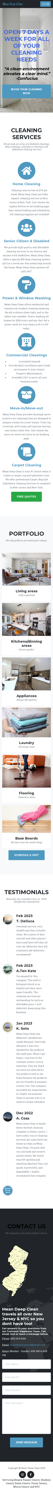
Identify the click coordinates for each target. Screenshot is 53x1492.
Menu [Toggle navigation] (45, 4)
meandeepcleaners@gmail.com (27, 1344)
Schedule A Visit (26, 855)
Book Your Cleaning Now (26, 91)
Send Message (26, 1442)
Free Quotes (26, 496)
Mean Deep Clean (12, 4)
